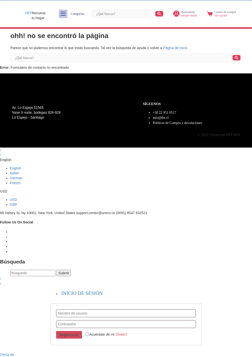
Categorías (71, 14)
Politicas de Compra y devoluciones (177, 123)
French (15, 183)
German (16, 178)
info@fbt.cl (161, 118)
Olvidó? (121, 334)
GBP (13, 204)
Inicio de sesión (82, 293)
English (15, 168)
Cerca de (7, 355)
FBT (28, 13)
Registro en (69, 335)
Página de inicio (175, 48)
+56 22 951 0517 (164, 112)
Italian (14, 173)
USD (13, 200)
